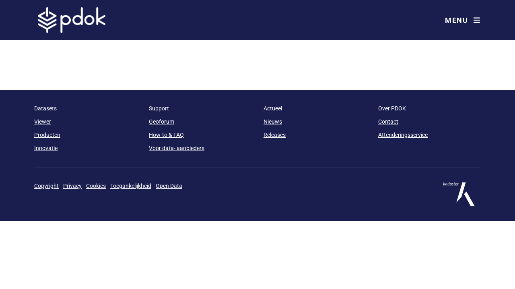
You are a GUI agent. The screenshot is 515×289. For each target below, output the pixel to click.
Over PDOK (392, 108)
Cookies (96, 186)
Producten (47, 135)
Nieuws (273, 121)
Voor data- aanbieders (176, 148)
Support (159, 108)
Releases (275, 135)
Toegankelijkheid (130, 186)
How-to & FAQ (166, 135)
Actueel (273, 108)
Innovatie (46, 148)
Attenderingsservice (403, 135)
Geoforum (161, 121)
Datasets (45, 108)
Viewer (42, 121)
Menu (462, 20)
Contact (388, 121)
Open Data (169, 186)
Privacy (72, 186)
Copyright (46, 186)
